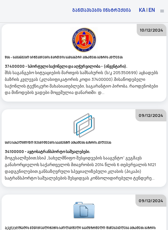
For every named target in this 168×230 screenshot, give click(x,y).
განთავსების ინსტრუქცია (101, 10)
